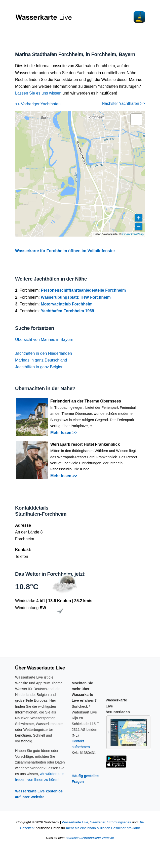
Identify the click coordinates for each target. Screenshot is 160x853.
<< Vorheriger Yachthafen (38, 104)
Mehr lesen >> (63, 432)
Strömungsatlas (119, 822)
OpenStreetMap (133, 234)
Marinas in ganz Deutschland (41, 360)
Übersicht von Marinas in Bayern (44, 339)
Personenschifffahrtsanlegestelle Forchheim (83, 290)
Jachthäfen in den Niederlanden (43, 353)
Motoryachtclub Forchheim (66, 304)
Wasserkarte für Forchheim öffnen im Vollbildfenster (65, 251)
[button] (136, 119)
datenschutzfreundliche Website (90, 838)
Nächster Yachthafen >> (123, 103)
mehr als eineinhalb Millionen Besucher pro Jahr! (103, 828)
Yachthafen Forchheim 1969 (67, 311)
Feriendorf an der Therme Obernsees (85, 401)
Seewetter (97, 822)
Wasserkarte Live (75, 822)
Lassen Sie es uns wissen (38, 93)
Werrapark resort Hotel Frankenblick (85, 444)
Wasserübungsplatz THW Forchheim (76, 297)
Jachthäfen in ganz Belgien (39, 367)
